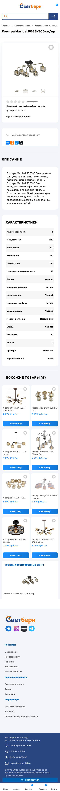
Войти (54, 787)
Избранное (42, 787)
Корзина (29, 787)
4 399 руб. (39, 414)
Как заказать (11, 666)
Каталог (16, 787)
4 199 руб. (39, 501)
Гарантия (10, 662)
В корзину (16, 423)
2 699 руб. (10, 414)
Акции (8, 689)
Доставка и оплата (14, 684)
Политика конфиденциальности (21, 716)
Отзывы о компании (15, 707)
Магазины (10, 711)
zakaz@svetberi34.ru (20, 763)
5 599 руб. (39, 458)
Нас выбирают (12, 657)
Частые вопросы (13, 671)
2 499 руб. (10, 545)
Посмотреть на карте (20, 745)
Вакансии (10, 694)
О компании (11, 652)
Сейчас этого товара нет (26, 135)
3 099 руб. (39, 545)
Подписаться (30, 779)
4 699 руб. (10, 458)
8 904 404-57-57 (18, 757)
